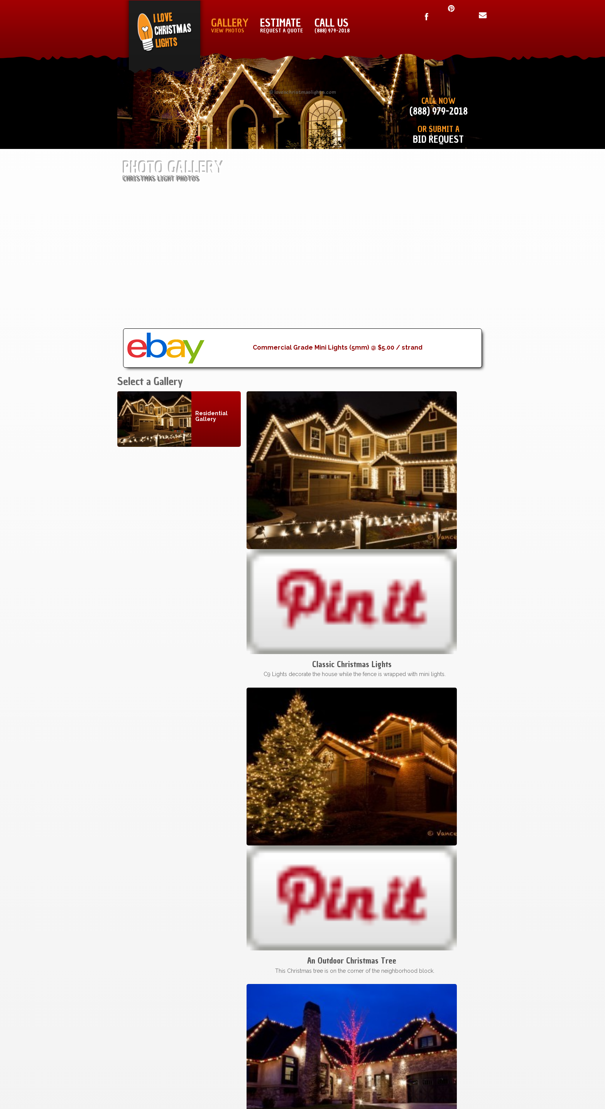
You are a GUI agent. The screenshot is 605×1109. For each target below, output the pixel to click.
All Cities (282, 1043)
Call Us (332, 25)
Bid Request (438, 139)
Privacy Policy (458, 1011)
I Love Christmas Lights (196, 1072)
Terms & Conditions (449, 990)
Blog (381, 1032)
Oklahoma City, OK (267, 1021)
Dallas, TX (280, 990)
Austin (286, 1011)
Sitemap (376, 1000)
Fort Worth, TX (271, 1000)
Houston (282, 1032)
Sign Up (377, 1011)
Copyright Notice (452, 1000)
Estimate (281, 25)
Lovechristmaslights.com (283, 1072)
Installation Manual (355, 990)
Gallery (229, 25)
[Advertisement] (302, 274)
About (378, 1021)
